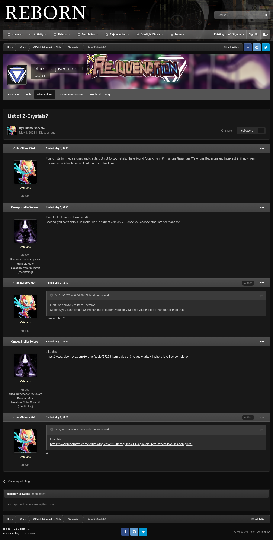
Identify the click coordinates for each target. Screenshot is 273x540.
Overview (13, 94)
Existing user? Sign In (229, 34)
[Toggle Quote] (52, 295)
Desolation (88, 34)
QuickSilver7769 (34, 128)
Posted (57, 148)
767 (25, 255)
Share (226, 130)
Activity (38, 34)
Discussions (44, 94)
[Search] (228, 15)
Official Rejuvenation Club (60, 69)
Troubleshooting (100, 94)
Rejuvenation (118, 34)
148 (25, 196)
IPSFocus (24, 529)
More (178, 34)
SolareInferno (94, 295)
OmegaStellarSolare (24, 207)
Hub (28, 94)
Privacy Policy (11, 533)
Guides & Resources (71, 94)
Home (15, 34)
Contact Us (29, 533)
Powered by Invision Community (251, 531)
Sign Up (253, 34)
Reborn (62, 34)
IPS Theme (9, 529)
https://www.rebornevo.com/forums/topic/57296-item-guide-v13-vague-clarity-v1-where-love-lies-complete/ (117, 356)
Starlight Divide (150, 34)
